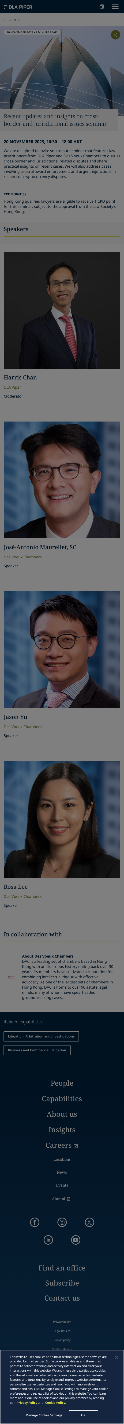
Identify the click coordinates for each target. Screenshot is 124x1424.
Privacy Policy (27, 1402)
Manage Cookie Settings (44, 1415)
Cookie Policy (55, 1402)
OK (83, 1415)
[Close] (116, 1357)
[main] (62, 1387)
